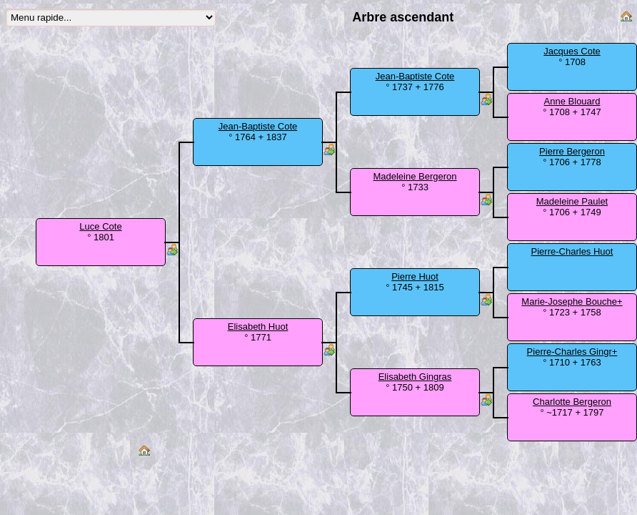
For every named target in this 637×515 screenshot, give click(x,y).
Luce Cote (100, 226)
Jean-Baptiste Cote (258, 126)
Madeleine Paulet (572, 201)
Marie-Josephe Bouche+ (571, 301)
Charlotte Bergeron (572, 401)
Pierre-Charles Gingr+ (572, 351)
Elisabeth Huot (258, 326)
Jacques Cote (572, 51)
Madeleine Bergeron (414, 176)
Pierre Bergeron (572, 151)
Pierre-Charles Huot (572, 251)
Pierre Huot (414, 276)
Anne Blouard (572, 101)
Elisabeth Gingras (415, 376)
